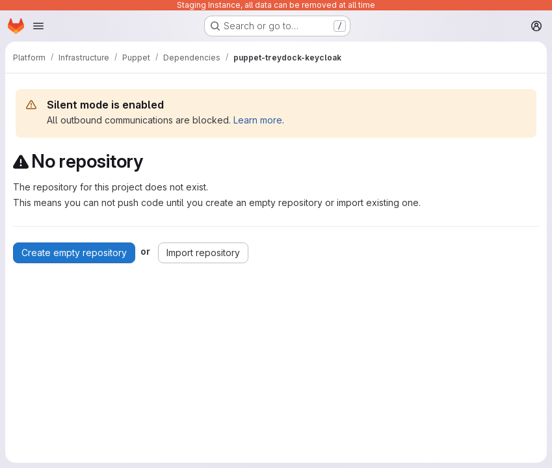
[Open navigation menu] (38, 26)
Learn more (257, 119)
